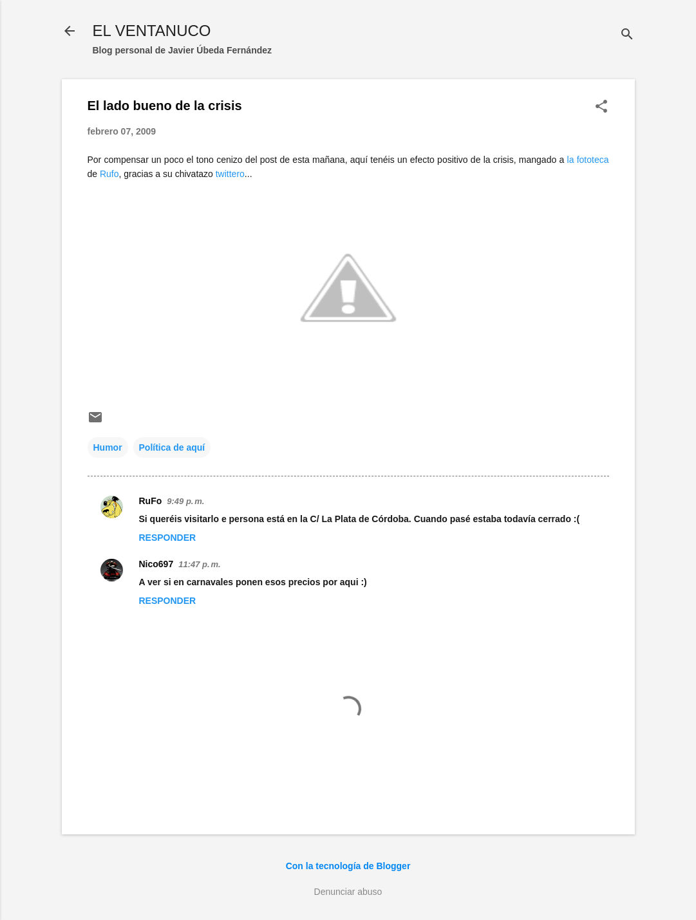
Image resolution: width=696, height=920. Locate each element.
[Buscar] (627, 35)
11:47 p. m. (199, 564)
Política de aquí (172, 447)
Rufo (109, 174)
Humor (107, 447)
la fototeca (588, 160)
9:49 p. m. (185, 501)
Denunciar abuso (348, 892)
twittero (230, 174)
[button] (601, 107)
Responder (167, 537)
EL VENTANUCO (152, 30)
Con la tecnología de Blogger (348, 866)
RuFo (150, 501)
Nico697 (156, 564)
